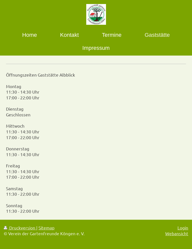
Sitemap (46, 227)
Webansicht (176, 233)
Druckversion (20, 227)
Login (183, 227)
